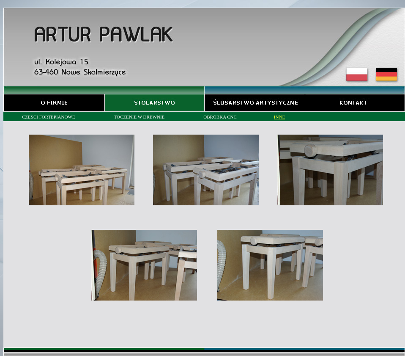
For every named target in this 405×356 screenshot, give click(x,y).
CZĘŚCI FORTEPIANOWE (48, 116)
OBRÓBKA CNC (220, 116)
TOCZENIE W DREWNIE (139, 116)
